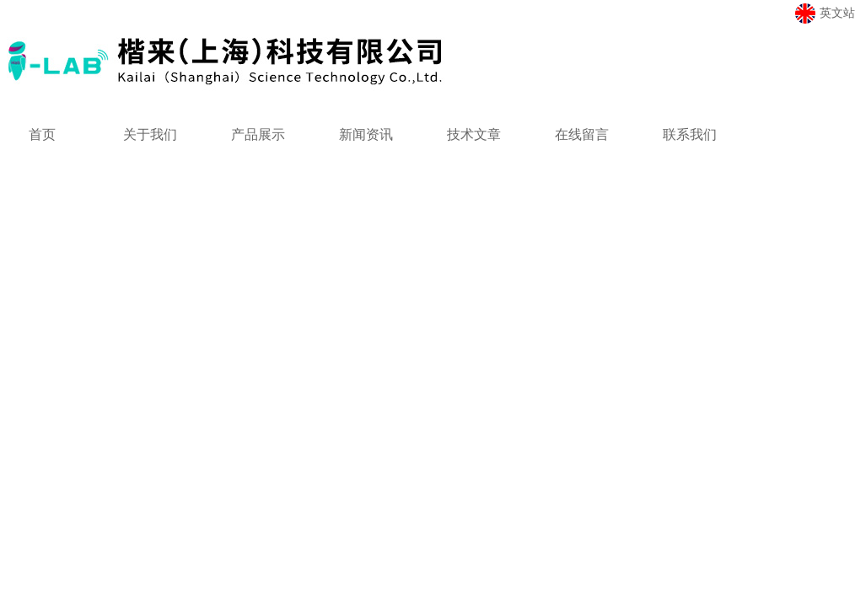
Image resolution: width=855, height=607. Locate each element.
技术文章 (474, 134)
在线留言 (582, 134)
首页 (42, 134)
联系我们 (690, 134)
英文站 (825, 13)
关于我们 (150, 134)
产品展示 (258, 134)
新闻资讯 (366, 134)
